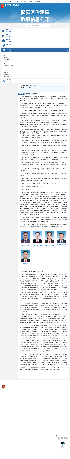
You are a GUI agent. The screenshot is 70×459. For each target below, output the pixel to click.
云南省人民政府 (17, 1)
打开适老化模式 (38, 1)
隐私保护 (35, 382)
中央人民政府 (9, 1)
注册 (3, 1)
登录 (5, 1)
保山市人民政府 (24, 1)
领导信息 (28, 93)
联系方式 (29, 382)
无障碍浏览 (31, 1)
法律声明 (40, 382)
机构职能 (21, 93)
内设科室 (35, 93)
